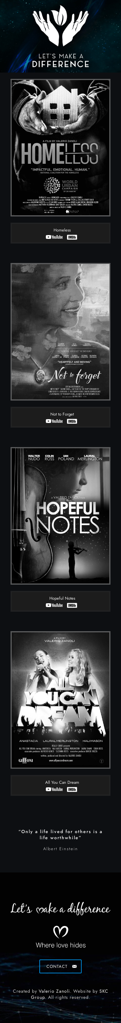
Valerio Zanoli (54, 991)
